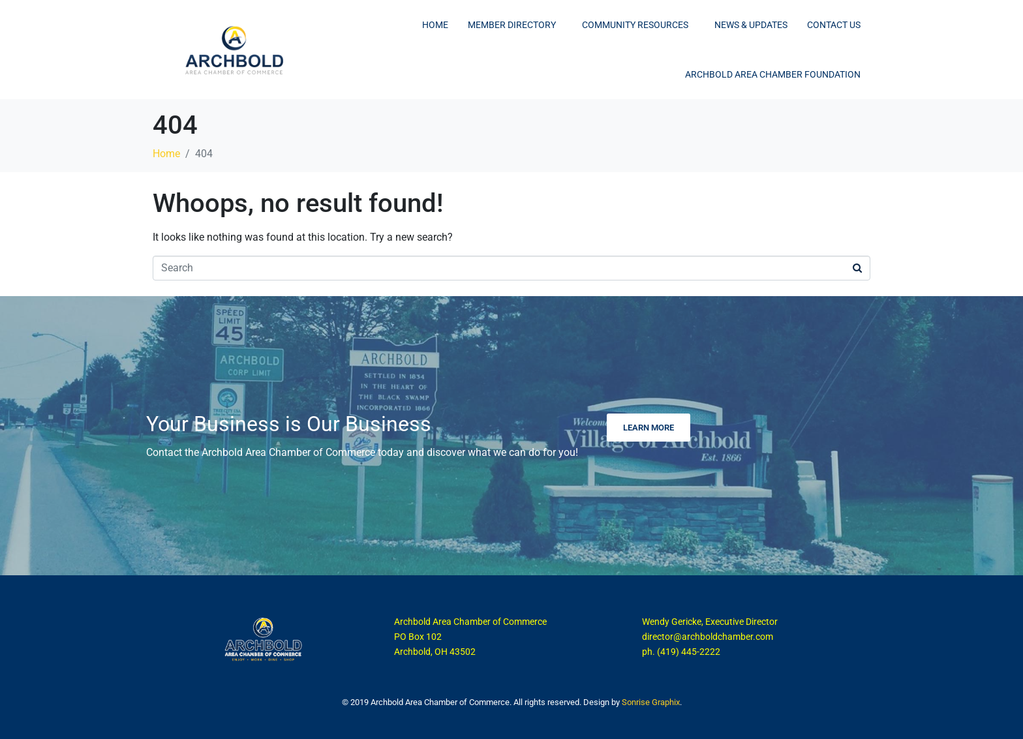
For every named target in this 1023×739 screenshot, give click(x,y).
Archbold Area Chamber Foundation (773, 74)
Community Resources (635, 25)
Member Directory (512, 25)
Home (435, 25)
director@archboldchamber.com (707, 636)
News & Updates (750, 25)
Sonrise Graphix (651, 702)
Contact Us (834, 25)
